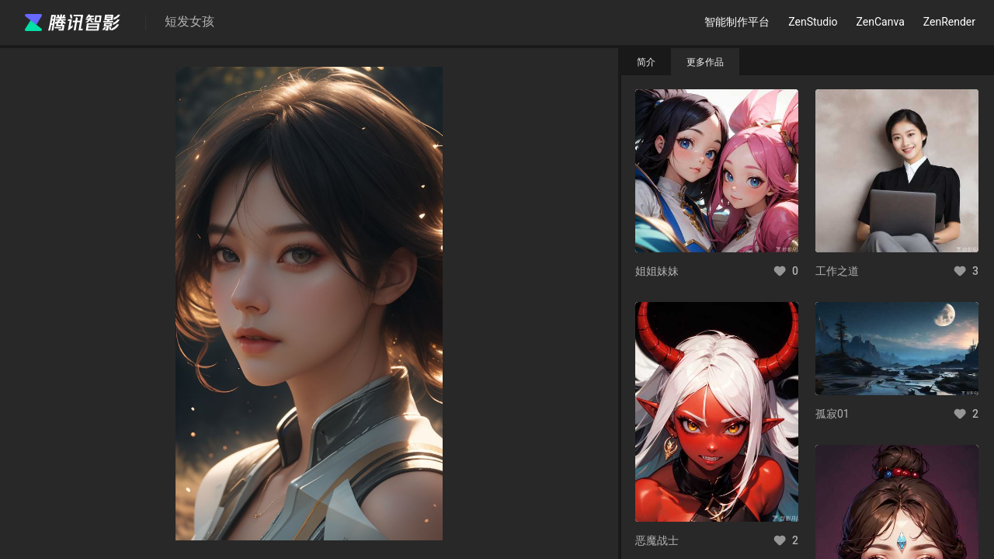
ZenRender (949, 22)
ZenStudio (812, 22)
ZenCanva (881, 22)
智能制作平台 (737, 22)
